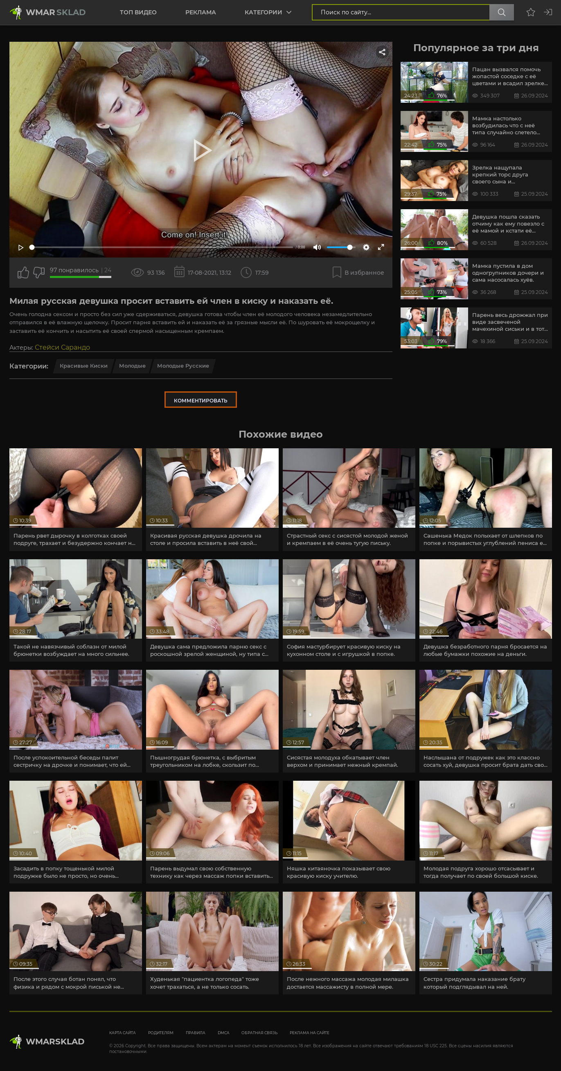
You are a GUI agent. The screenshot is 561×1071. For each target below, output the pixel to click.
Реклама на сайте (309, 1032)
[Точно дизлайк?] (39, 273)
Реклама (200, 12)
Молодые (132, 365)
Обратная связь (259, 1032)
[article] (75, 499)
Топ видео (138, 12)
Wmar (56, 12)
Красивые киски (84, 365)
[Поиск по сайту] (501, 12)
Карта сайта (122, 1032)
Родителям (160, 1032)
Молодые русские (183, 365)
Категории (263, 12)
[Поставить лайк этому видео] (23, 273)
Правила (195, 1032)
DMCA (223, 1032)
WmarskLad (55, 1041)
